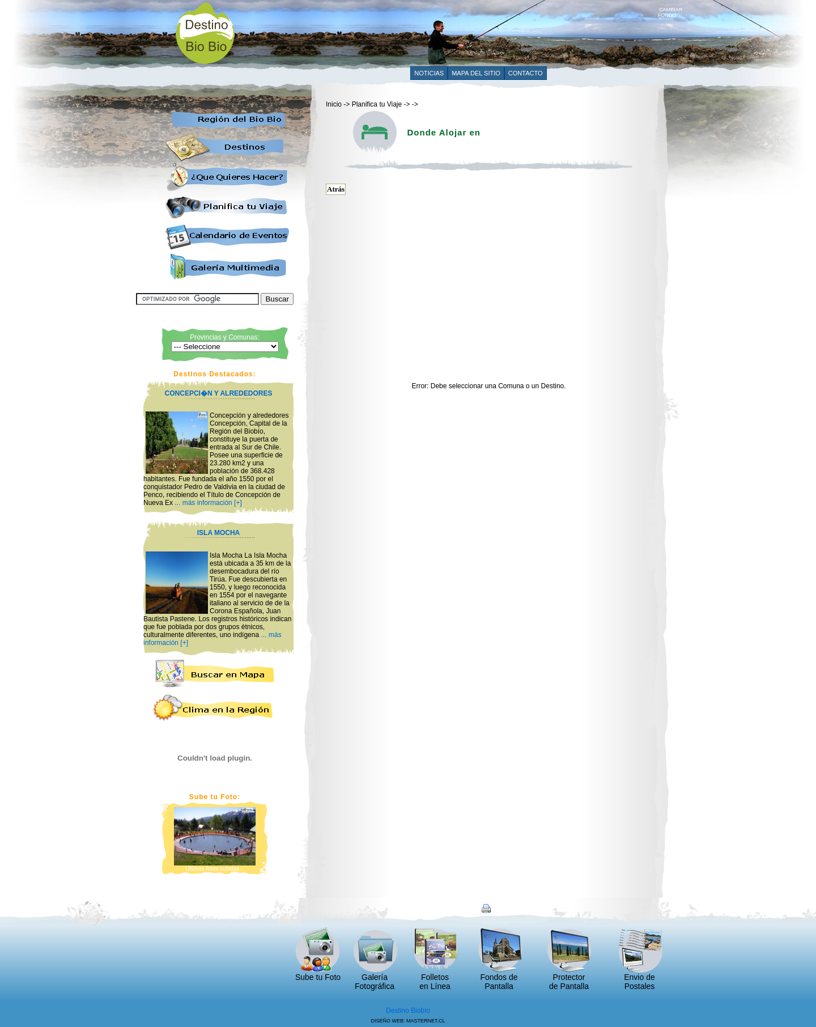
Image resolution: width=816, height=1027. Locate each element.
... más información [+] (208, 503)
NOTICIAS (429, 73)
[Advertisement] (451, 32)
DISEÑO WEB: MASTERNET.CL (408, 1021)
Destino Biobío (408, 1011)
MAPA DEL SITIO (476, 73)
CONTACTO (525, 73)
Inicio (334, 104)
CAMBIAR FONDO (670, 10)
